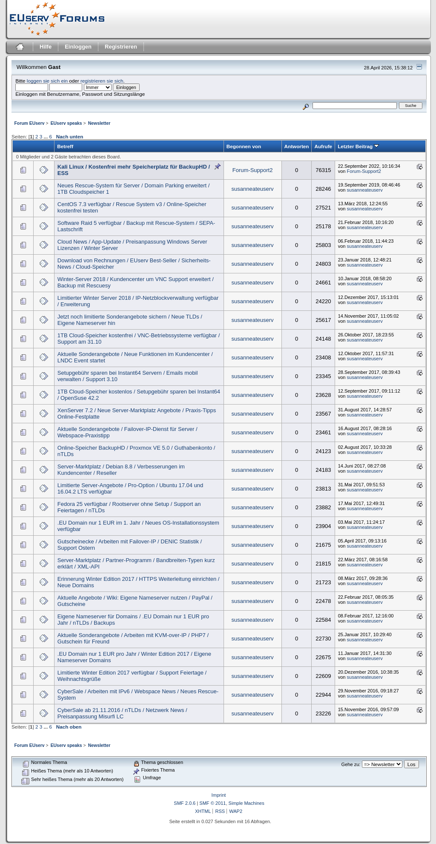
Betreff (65, 146)
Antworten (296, 146)
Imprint (219, 795)
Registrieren (121, 46)
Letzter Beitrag (358, 146)
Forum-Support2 (252, 170)
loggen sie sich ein (47, 80)
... (46, 136)
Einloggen (78, 46)
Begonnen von (244, 146)
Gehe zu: (351, 764)
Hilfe (46, 46)
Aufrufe (323, 146)
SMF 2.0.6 (184, 803)
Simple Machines (246, 803)
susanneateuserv (253, 189)
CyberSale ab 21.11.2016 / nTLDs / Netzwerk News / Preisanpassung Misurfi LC (122, 713)
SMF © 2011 (212, 803)
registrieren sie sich (101, 80)
